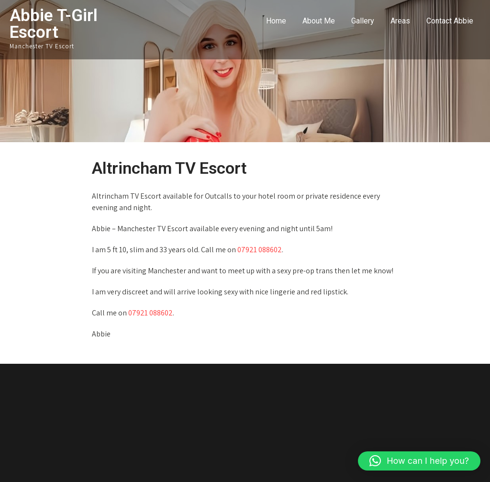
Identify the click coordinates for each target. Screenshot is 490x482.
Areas (400, 20)
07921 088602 (259, 250)
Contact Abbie (449, 20)
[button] (419, 461)
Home (276, 20)
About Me (318, 20)
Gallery (362, 20)
